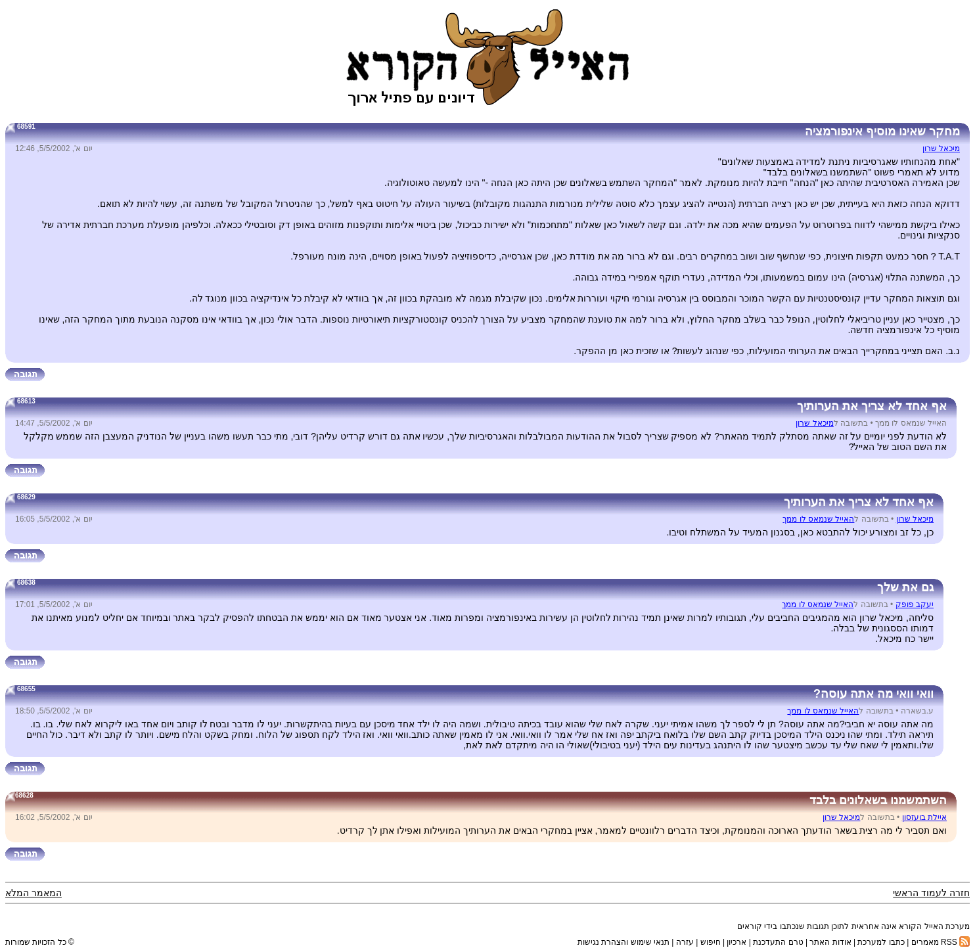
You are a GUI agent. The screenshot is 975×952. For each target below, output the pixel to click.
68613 (26, 401)
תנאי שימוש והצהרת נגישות (623, 942)
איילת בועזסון (924, 817)
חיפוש (710, 942)
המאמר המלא (33, 893)
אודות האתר (830, 942)
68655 (26, 688)
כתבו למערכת (880, 942)
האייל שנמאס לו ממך (818, 519)
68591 (26, 126)
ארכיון (736, 942)
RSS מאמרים (940, 942)
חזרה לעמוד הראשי (931, 893)
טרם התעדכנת (778, 942)
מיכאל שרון (941, 148)
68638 (26, 582)
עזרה (685, 942)
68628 (24, 795)
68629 (26, 497)
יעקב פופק (915, 604)
